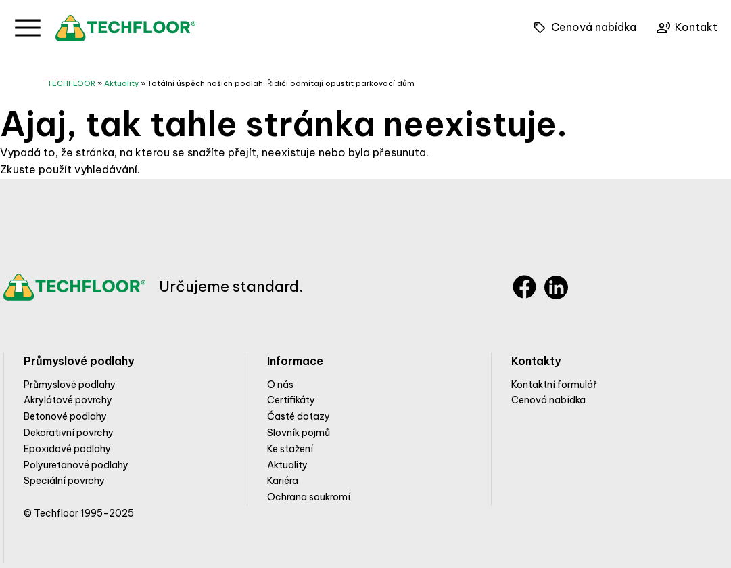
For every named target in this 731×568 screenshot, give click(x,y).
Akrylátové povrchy (68, 400)
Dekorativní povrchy (69, 433)
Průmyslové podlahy (70, 384)
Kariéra (282, 481)
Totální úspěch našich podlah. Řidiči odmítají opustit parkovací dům (281, 83)
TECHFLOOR (71, 83)
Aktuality (121, 83)
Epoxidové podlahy (67, 449)
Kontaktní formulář (554, 384)
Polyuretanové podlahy (76, 465)
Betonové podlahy (65, 416)
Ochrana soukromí (308, 497)
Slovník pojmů (298, 433)
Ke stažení (290, 449)
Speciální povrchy (64, 481)
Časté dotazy (298, 416)
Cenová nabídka (548, 400)
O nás (280, 384)
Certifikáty (291, 400)
